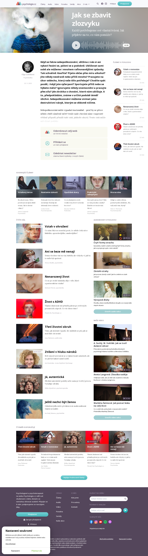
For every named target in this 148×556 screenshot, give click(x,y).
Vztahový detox (25, 192)
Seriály (72, 4)
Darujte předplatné (32, 519)
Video (57, 4)
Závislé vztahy (101, 271)
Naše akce (60, 521)
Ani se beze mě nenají (132, 89)
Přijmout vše (36, 551)
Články (43, 4)
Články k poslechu (122, 62)
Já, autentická (54, 377)
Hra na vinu (115, 192)
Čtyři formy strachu (104, 242)
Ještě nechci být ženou (60, 402)
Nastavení (15, 551)
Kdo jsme (75, 497)
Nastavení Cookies (125, 539)
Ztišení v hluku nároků (61, 352)
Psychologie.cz (26, 3)
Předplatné (124, 4)
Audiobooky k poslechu (105, 220)
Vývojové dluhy (101, 300)
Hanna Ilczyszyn (12, 50)
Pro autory (75, 502)
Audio (50, 4)
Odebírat (125, 510)
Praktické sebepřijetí (92, 193)
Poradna (64, 4)
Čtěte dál (20, 220)
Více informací (10, 544)
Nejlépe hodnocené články (74, 477)
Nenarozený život (131, 107)
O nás (85, 4)
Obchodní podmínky (106, 539)
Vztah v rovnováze (131, 69)
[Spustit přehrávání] (76, 45)
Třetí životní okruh (131, 144)
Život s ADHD (129, 124)
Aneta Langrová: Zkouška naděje (110, 374)
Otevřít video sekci (113, 417)
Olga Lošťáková (28, 74)
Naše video (99, 320)
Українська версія (97, 528)
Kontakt (74, 507)
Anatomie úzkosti (49, 192)
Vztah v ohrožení (56, 226)
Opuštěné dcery (71, 192)
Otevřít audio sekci (113, 311)
